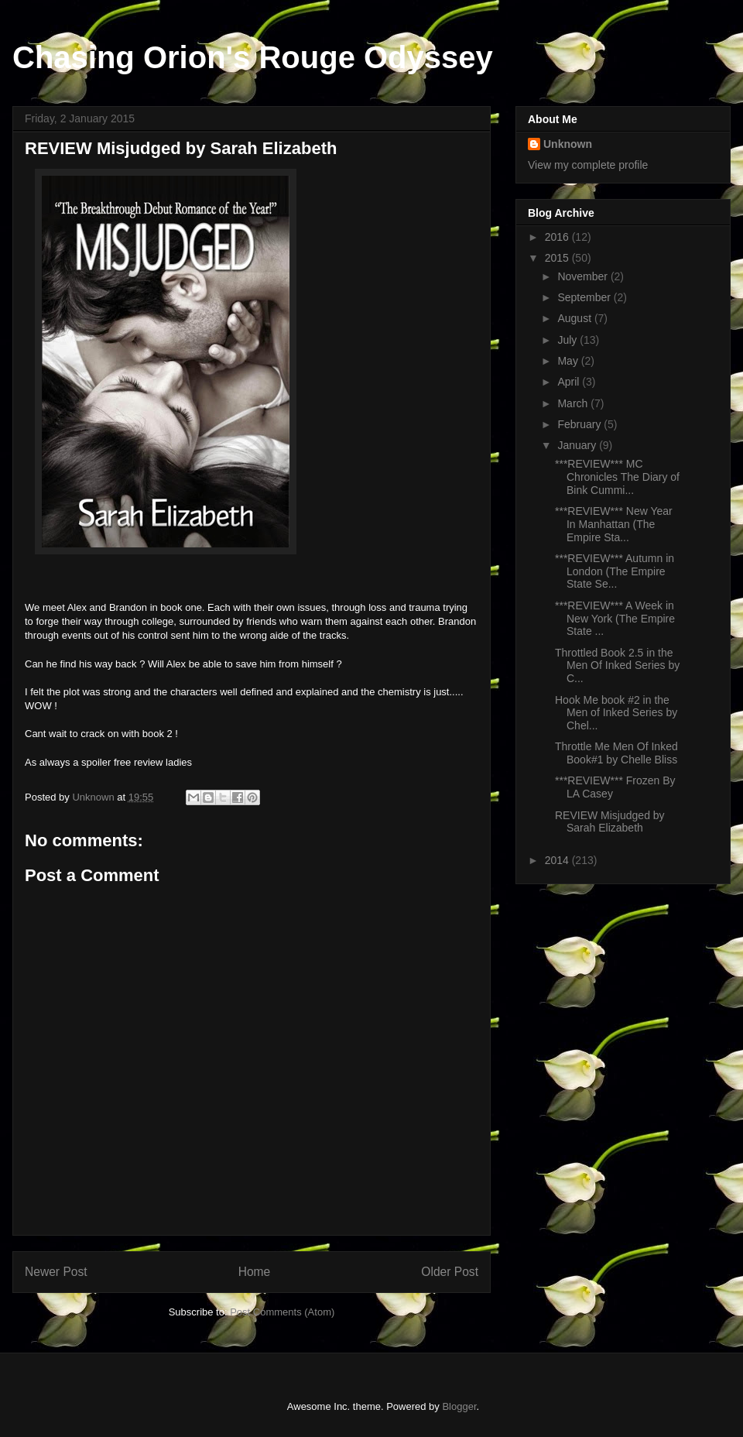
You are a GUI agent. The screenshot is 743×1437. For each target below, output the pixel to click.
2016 (558, 237)
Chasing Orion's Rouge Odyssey (252, 57)
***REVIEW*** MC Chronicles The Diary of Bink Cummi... (617, 477)
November (583, 276)
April (569, 382)
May (568, 361)
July (568, 340)
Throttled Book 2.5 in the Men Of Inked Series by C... (617, 665)
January (578, 445)
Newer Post (56, 1271)
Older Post (449, 1271)
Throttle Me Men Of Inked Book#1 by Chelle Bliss (616, 753)
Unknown (567, 144)
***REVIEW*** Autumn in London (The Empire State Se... (614, 571)
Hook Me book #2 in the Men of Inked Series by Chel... (616, 713)
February (580, 424)
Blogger (459, 1406)
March (574, 403)
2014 (558, 860)
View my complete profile (588, 165)
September (585, 297)
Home (254, 1271)
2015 (558, 258)
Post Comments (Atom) (282, 1312)
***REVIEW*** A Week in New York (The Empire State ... (615, 618)
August (575, 318)
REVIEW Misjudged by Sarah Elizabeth (610, 822)
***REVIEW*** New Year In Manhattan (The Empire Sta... (614, 524)
